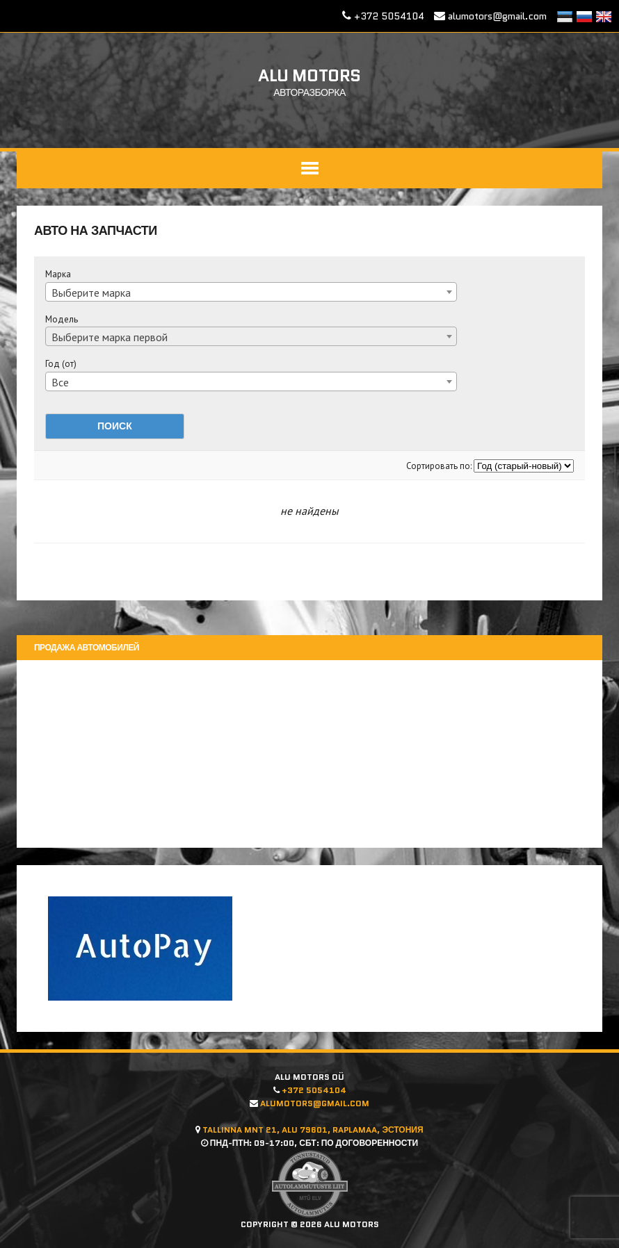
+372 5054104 (389, 16)
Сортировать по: (439, 466)
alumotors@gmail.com (497, 16)
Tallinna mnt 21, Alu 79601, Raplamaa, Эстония (312, 1129)
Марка (59, 274)
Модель (62, 319)
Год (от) (61, 364)
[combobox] (252, 292)
